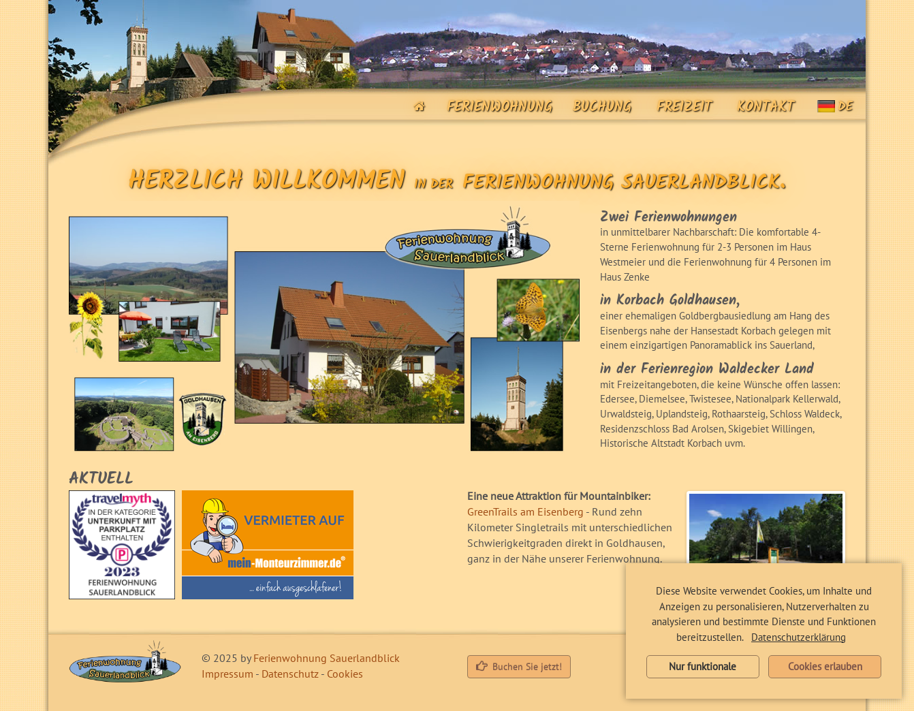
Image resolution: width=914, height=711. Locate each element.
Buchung (596, 107)
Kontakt (760, 107)
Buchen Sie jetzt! (519, 667)
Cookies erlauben (825, 666)
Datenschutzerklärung (798, 637)
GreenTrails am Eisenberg (525, 511)
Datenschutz (290, 673)
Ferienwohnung (494, 107)
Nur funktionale (702, 666)
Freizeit (679, 107)
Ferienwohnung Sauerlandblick (326, 658)
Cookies (345, 673)
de (835, 107)
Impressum (227, 673)
